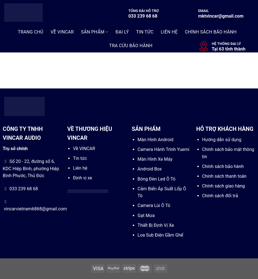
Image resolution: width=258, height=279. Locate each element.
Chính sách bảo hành (223, 166)
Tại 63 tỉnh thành (228, 49)
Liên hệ (80, 168)
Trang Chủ (30, 32)
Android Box (150, 169)
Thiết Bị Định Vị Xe (156, 225)
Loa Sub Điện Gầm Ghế (160, 235)
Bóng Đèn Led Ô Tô (157, 179)
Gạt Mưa (146, 215)
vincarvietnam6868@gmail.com (35, 208)
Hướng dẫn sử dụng (222, 139)
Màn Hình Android (155, 139)
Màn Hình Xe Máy (155, 159)
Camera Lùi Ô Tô (154, 205)
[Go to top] (231, 244)
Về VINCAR (84, 148)
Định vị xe (82, 178)
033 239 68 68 (142, 16)
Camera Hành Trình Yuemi (163, 149)
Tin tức (80, 158)
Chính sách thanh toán (224, 176)
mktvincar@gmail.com (220, 16)
